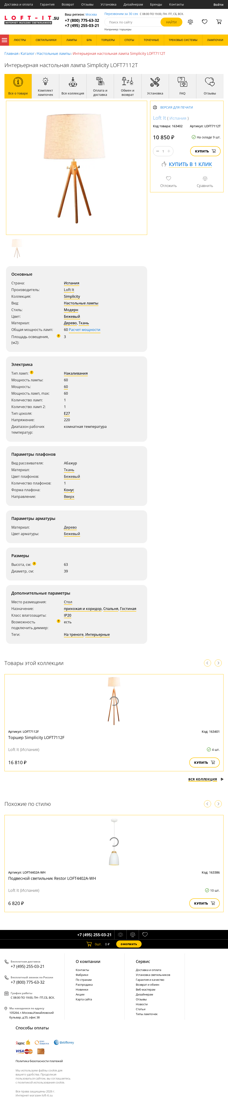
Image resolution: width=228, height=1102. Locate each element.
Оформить (129, 944)
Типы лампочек (147, 1014)
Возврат (68, 4)
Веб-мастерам (145, 989)
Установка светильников (153, 975)
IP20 (67, 615)
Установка (108, 4)
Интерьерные (97, 634)
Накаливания (76, 373)
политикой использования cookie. (41, 1082)
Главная (11, 53)
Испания (71, 283)
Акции (80, 994)
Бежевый (72, 316)
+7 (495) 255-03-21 (82, 25)
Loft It (69, 289)
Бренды (156, 4)
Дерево (70, 322)
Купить (205, 151)
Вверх (69, 496)
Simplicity (72, 296)
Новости (142, 1004)
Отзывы (87, 4)
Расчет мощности (84, 329)
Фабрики (82, 975)
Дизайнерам (133, 4)
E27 (67, 413)
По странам (84, 980)
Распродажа (84, 985)
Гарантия (47, 4)
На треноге (73, 634)
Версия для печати (176, 107)
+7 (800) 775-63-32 (82, 20)
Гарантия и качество (150, 980)
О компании (88, 961)
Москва (91, 14)
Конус (69, 489)
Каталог (4, 40)
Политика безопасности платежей (39, 1061)
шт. (94, 944)
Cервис (143, 961)
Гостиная (128, 608)
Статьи (140, 1009)
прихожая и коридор (83, 608)
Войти (219, 4)
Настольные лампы (54, 53)
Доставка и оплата (18, 4)
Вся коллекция (206, 779)
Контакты (176, 4)
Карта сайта (84, 999)
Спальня (110, 608)
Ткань (84, 322)
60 (66, 386)
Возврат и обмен (147, 985)
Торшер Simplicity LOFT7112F (36, 737)
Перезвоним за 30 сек (121, 14)
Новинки (82, 989)
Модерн (71, 309)
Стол (68, 601)
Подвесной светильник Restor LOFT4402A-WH (52, 878)
